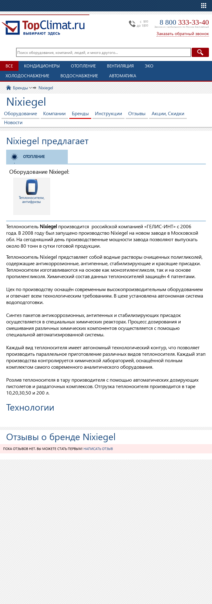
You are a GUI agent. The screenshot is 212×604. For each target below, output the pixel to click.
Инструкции (108, 113)
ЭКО (149, 66)
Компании (54, 113)
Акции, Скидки (168, 113)
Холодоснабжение (27, 76)
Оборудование (20, 113)
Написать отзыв (98, 449)
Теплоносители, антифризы (32, 191)
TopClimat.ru (43, 27)
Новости (13, 122)
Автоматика (122, 76)
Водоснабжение (79, 76)
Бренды (80, 113)
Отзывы (136, 113)
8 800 (184, 22)
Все (9, 66)
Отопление (83, 66)
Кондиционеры (42, 66)
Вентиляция (120, 66)
